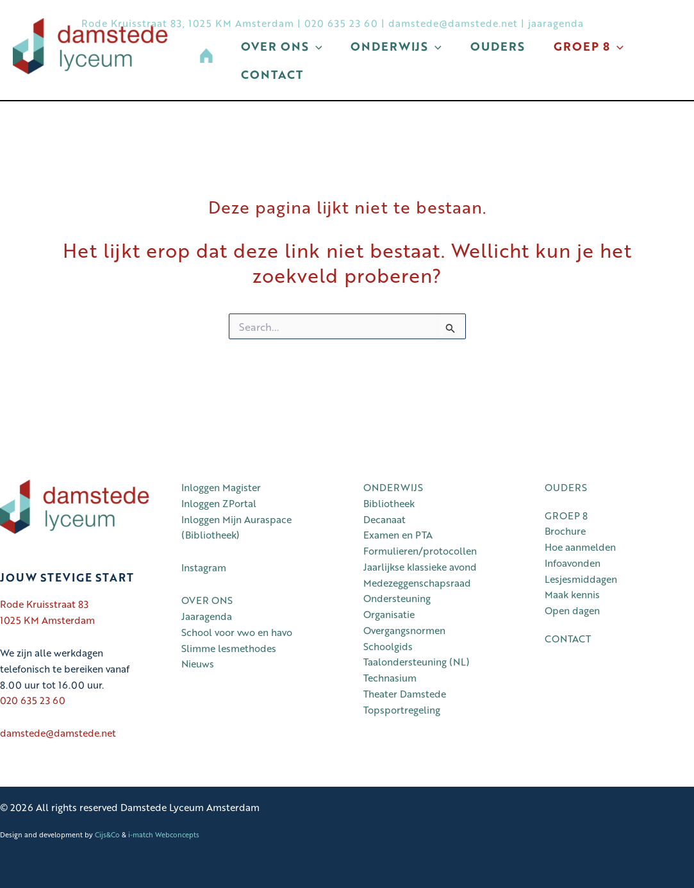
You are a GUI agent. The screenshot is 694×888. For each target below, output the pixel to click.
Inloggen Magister (221, 487)
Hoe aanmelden (580, 547)
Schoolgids (388, 646)
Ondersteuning (397, 598)
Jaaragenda (206, 616)
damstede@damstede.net (453, 23)
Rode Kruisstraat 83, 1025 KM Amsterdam (187, 23)
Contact (380, 85)
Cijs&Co (107, 834)
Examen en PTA (398, 535)
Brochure (565, 531)
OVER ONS (207, 600)
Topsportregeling (401, 710)
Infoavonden (572, 563)
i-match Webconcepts (163, 834)
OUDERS (566, 487)
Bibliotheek (389, 503)
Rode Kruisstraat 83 (44, 604)
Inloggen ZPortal (218, 503)
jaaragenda (556, 23)
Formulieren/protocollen (420, 551)
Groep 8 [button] (279, 85)
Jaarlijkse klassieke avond (420, 567)
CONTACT (568, 639)
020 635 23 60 (341, 23)
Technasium (390, 678)
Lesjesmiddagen (581, 579)
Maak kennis (572, 594)
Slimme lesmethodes (228, 648)
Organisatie (389, 614)
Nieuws (197, 664)
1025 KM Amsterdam (47, 620)
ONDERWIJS (393, 487)
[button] (307, 85)
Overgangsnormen (404, 630)
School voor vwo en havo (236, 632)
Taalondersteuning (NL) (416, 662)
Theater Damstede (404, 694)
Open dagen (572, 610)
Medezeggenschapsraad (417, 583)
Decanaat (384, 519)
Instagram (203, 567)
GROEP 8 (566, 515)
